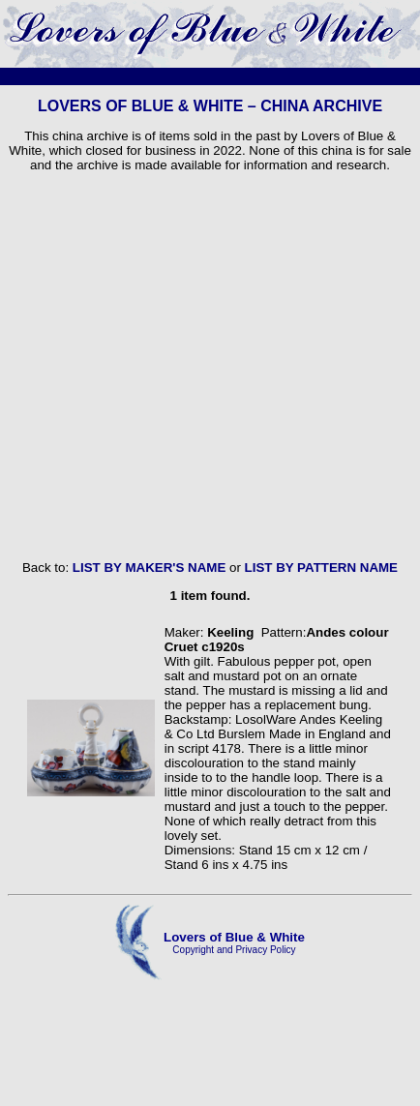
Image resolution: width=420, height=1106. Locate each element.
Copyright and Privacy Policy (233, 949)
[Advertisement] (181, 366)
